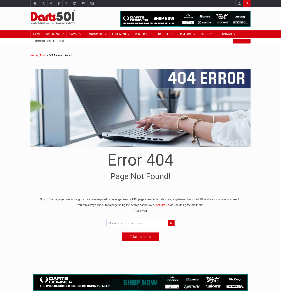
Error (43, 55)
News (37, 33)
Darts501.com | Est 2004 (48, 41)
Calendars (53, 34)
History (206, 34)
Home (34, 55)
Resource (141, 34)
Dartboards (95, 34)
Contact (226, 34)
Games (73, 34)
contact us (163, 205)
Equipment (119, 34)
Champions (184, 34)
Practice (163, 34)
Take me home (140, 237)
